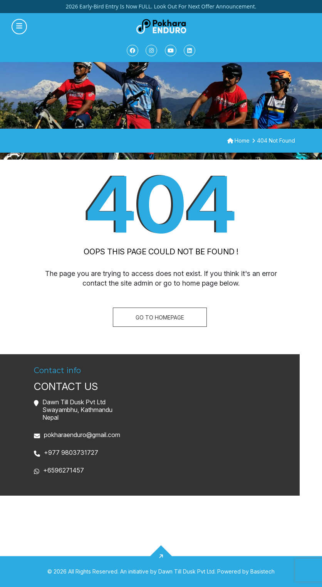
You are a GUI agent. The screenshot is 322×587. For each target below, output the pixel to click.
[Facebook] (132, 50)
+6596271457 (63, 470)
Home (238, 140)
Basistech (262, 571)
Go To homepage (160, 317)
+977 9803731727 (71, 452)
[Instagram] (151, 50)
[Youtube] (170, 50)
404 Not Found (276, 140)
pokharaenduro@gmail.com (82, 435)
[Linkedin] (189, 50)
